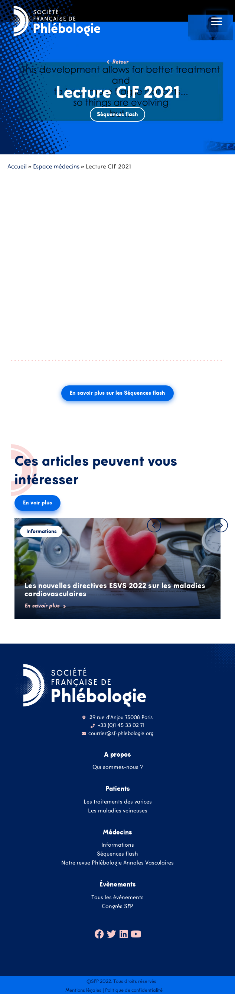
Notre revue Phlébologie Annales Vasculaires (117, 862)
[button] (154, 525)
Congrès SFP (117, 906)
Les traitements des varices (118, 801)
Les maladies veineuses (117, 810)
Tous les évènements (117, 897)
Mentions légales (83, 990)
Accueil (17, 166)
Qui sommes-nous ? (117, 766)
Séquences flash (117, 853)
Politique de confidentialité (134, 990)
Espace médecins (56, 166)
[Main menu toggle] (217, 21)
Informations (117, 844)
